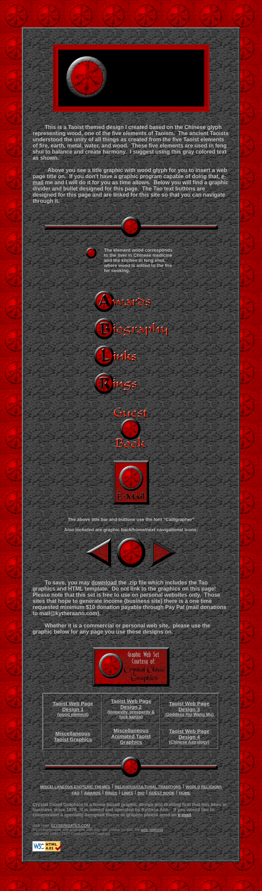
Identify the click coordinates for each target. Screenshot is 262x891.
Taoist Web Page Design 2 (131, 708)
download (104, 582)
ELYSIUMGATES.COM (70, 825)
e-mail (184, 814)
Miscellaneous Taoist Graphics (73, 736)
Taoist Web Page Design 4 (189, 736)
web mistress (152, 830)
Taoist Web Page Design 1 (73, 709)
